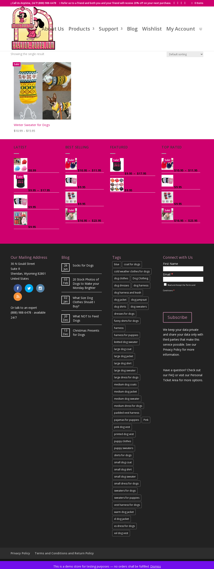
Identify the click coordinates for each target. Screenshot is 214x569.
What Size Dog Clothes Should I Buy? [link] (84, 302)
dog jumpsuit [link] (139, 299)
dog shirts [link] (120, 306)
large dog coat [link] (122, 349)
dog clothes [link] (121, 278)
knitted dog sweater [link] (126, 342)
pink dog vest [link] (122, 427)
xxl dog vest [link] (121, 533)
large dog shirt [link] (122, 363)
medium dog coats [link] (125, 384)
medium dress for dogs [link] (128, 406)
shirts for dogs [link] (122, 455)
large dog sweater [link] (125, 370)
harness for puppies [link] (126, 335)
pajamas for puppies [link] (126, 420)
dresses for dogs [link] (124, 313)
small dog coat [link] (123, 462)
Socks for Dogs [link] (83, 265)
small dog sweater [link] (125, 476)
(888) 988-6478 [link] (21, 312)
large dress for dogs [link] (126, 377)
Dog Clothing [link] (140, 278)
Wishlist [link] (152, 29)
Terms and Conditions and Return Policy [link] (64, 553)
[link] (197, 3)
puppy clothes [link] (122, 441)
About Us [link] (53, 29)
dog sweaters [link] (139, 306)
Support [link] (108, 29)
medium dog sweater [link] (126, 398)
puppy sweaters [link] (123, 448)
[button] (174, 3)
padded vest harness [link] (126, 413)
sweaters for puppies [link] (126, 497)
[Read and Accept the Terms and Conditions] (165, 284)
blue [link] (116, 264)
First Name (170, 264)
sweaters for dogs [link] (125, 490)
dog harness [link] (141, 285)
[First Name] (183, 268)
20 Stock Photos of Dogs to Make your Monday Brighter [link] (86, 283)
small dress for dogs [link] (126, 483)
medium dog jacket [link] (125, 391)
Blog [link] (132, 29)
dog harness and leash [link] (127, 292)
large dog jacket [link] (123, 356)
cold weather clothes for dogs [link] (132, 271)
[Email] (183, 279)
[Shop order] (185, 54)
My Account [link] (180, 29)
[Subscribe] (177, 317)
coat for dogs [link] (132, 264)
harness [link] (119, 328)
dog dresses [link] (121, 285)
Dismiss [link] (155, 566)
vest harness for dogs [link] (127, 505)
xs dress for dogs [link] (124, 526)
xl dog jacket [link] (121, 519)
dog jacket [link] (120, 299)
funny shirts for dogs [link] (126, 321)
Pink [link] (146, 420)
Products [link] (79, 29)
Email (168, 274)
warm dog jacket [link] (124, 512)
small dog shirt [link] (123, 469)
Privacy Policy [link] (20, 553)
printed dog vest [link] (124, 434)
